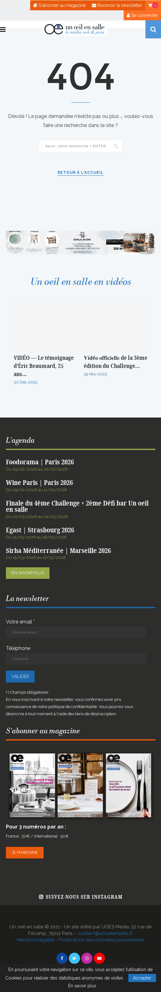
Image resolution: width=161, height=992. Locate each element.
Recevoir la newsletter (117, 5)
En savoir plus (28, 572)
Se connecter (142, 15)
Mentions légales (35, 940)
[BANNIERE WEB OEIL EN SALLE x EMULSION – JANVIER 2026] (80, 234)
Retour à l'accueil (81, 172)
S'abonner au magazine (59, 5)
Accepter (142, 977)
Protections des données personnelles (101, 940)
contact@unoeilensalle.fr (105, 933)
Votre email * (76, 628)
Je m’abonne (25, 852)
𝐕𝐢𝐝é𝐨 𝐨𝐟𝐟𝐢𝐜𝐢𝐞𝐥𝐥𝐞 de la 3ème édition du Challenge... (115, 362)
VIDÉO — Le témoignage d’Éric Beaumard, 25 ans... (44, 366)
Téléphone (76, 654)
